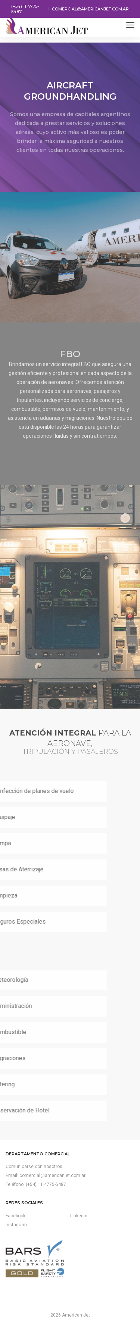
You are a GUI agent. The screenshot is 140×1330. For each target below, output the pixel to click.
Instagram (16, 1224)
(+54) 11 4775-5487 (25, 9)
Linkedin (78, 1215)
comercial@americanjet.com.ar (90, 9)
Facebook (15, 1215)
